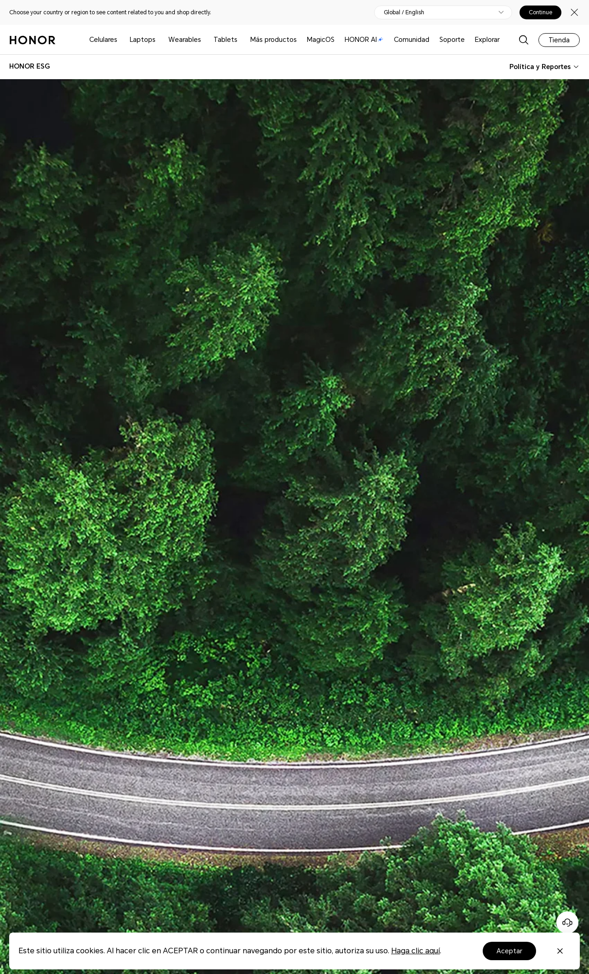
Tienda (559, 40)
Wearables (184, 39)
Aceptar (509, 951)
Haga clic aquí (415, 950)
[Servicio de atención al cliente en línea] (567, 922)
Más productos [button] (273, 39)
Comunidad (411, 39)
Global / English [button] (404, 12)
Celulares (103, 39)
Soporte (452, 39)
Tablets (225, 39)
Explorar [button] (487, 39)
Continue (540, 12)
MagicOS (321, 39)
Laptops (143, 39)
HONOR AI (364, 39)
